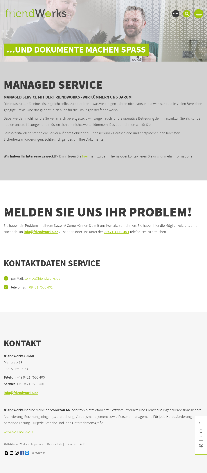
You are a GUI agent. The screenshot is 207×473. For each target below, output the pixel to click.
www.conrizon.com (18, 431)
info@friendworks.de (41, 232)
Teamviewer (35, 453)
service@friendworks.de (42, 278)
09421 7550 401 (116, 232)
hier (85, 156)
